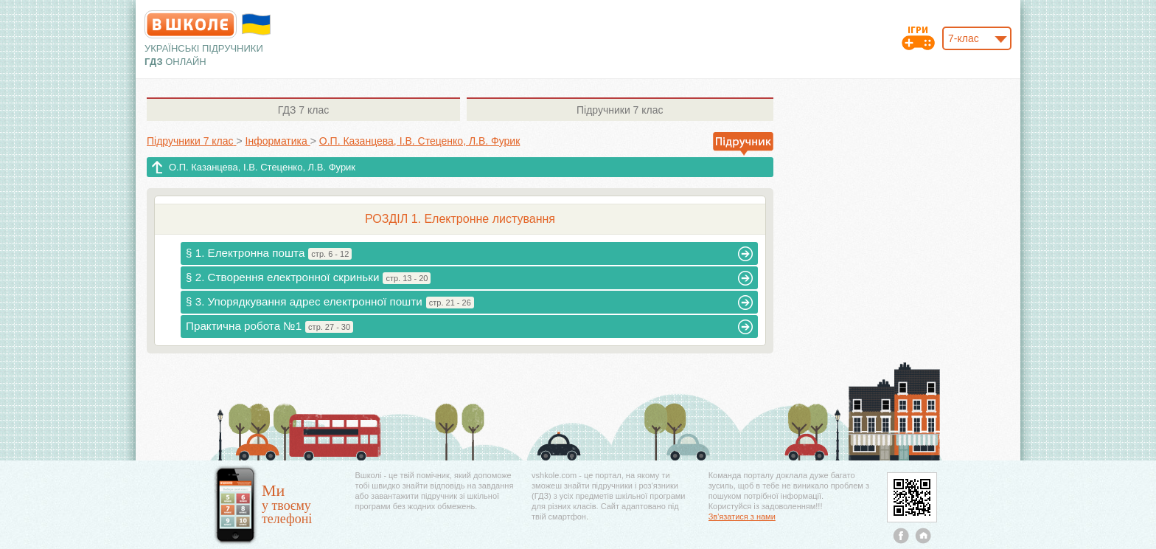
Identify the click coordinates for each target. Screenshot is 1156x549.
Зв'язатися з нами (742, 516)
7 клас (303, 110)
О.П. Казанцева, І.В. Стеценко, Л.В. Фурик (262, 167)
